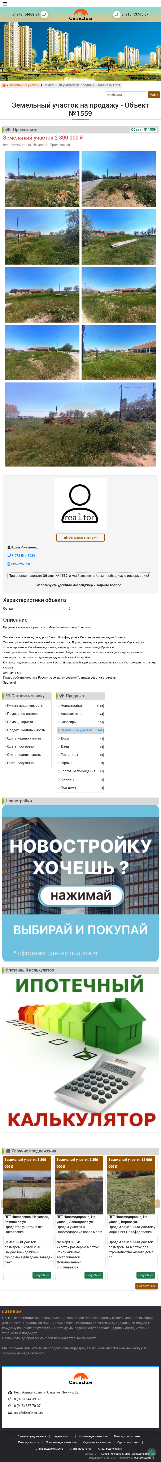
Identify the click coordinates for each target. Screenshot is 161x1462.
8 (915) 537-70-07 (130, 14)
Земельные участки (24, 85)
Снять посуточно (81, 1448)
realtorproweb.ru (144, 1457)
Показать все (146, 1286)
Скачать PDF (19, 564)
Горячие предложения (31, 1436)
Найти (154, 94)
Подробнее (41, 1275)
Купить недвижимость (93, 1436)
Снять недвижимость (49, 1448)
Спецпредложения (110, 1448)
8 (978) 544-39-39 (30, 14)
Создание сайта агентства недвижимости (128, 1453)
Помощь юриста (28, 1442)
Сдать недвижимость (97, 1442)
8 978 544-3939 (21, 556)
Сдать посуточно (128, 1442)
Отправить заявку (80, 537)
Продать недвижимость (61, 1442)
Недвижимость (62, 1436)
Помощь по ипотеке (127, 1436)
